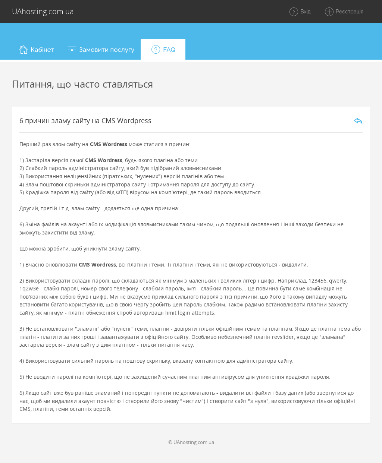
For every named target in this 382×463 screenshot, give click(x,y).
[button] (36, 49)
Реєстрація (343, 12)
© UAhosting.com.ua (191, 442)
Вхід (300, 12)
